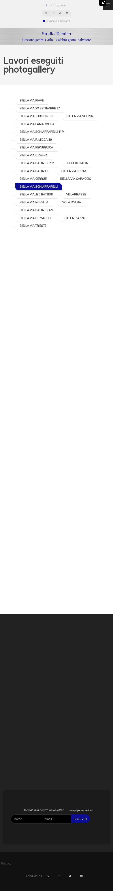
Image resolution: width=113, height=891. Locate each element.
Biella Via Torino (74, 171)
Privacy (6, 863)
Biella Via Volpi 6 (79, 116)
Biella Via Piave (31, 100)
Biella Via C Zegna (34, 155)
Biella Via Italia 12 (34, 171)
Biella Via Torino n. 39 (36, 116)
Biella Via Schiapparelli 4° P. (42, 131)
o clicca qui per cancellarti (78, 810)
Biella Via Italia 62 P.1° (37, 163)
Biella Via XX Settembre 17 (40, 108)
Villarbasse (76, 194)
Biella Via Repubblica (36, 147)
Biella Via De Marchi (35, 218)
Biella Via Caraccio (75, 178)
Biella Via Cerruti (33, 178)
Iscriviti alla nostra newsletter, (58, 810)
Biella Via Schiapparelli (39, 186)
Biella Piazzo (74, 218)
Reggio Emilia (77, 163)
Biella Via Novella (34, 202)
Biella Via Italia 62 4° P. (37, 210)
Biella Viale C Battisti (36, 194)
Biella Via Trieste (33, 225)
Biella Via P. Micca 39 (36, 139)
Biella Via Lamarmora (37, 124)
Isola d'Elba (71, 202)
